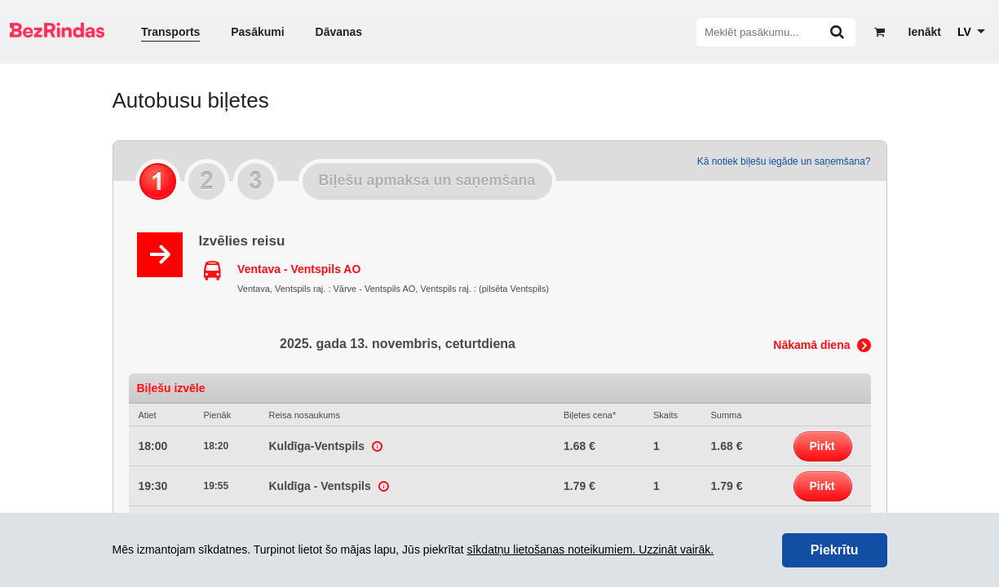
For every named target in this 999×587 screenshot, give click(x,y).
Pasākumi (257, 31)
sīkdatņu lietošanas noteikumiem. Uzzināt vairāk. (590, 549)
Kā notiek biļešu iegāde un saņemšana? (784, 161)
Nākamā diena (811, 344)
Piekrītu (835, 550)
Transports (170, 31)
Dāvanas (339, 31)
